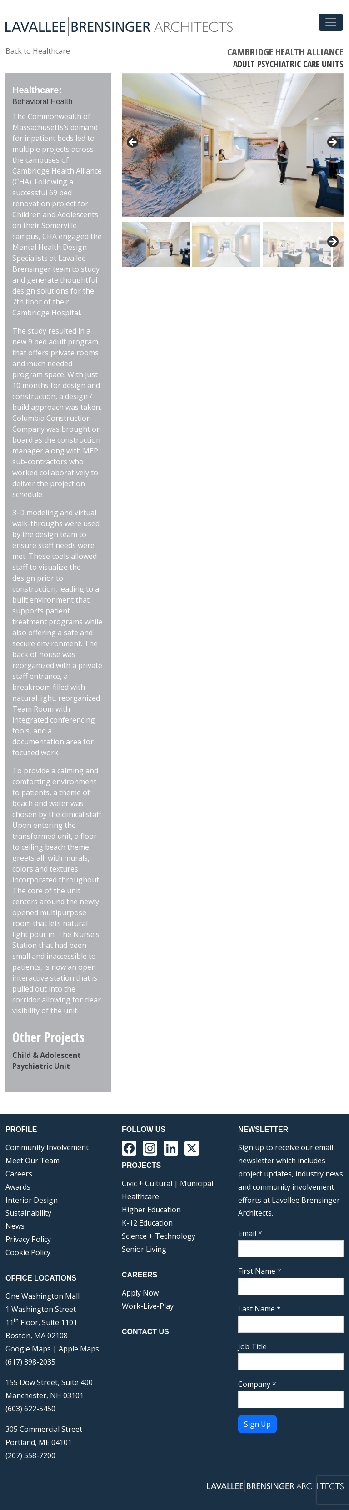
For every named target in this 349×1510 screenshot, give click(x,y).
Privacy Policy (28, 1239)
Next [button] (332, 242)
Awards (17, 1187)
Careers (18, 1174)
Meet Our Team (32, 1161)
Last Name (259, 1309)
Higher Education (151, 1210)
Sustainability (28, 1213)
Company (257, 1384)
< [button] (133, 143)
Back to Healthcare (37, 51)
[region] (233, 170)
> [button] (332, 143)
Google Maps (28, 1349)
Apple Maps (79, 1349)
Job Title (252, 1346)
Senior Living (144, 1249)
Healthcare (140, 1196)
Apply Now (140, 1293)
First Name (259, 1271)
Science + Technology (158, 1236)
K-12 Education (147, 1223)
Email (250, 1233)
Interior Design (31, 1200)
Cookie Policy (27, 1252)
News (15, 1226)
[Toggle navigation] (331, 22)
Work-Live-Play (148, 1306)
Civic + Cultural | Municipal (167, 1183)
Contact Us (145, 1332)
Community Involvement (47, 1147)
